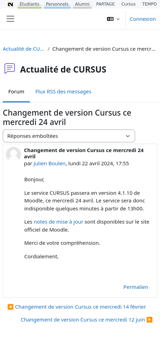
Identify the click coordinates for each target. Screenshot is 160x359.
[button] (113, 18)
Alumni (82, 4)
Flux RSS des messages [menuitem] (63, 91)
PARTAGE (105, 4)
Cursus (128, 4)
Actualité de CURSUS (24, 48)
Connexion (143, 18)
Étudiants (29, 4)
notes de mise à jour (58, 221)
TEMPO (149, 4)
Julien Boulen (49, 163)
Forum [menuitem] (16, 91)
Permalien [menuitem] (135, 286)
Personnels (57, 4)
